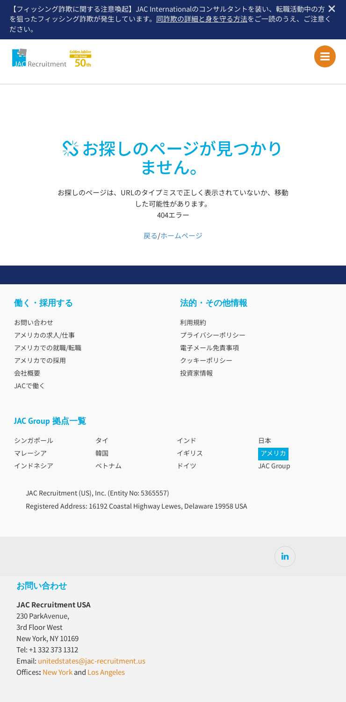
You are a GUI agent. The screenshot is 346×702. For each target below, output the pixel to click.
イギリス (190, 454)
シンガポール (33, 441)
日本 (264, 441)
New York (57, 673)
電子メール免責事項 (209, 348)
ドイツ (186, 466)
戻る (151, 236)
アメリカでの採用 (40, 361)
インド (186, 441)
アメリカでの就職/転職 (47, 348)
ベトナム (108, 466)
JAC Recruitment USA (71, 58)
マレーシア (30, 454)
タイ (101, 441)
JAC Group (274, 466)
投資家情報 (196, 373)
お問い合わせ (33, 323)
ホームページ (181, 236)
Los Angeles (106, 673)
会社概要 (27, 373)
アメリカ (273, 454)
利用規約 (193, 323)
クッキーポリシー (206, 361)
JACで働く (29, 386)
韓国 (101, 454)
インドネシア (33, 466)
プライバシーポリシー (212, 336)
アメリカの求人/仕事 (44, 336)
